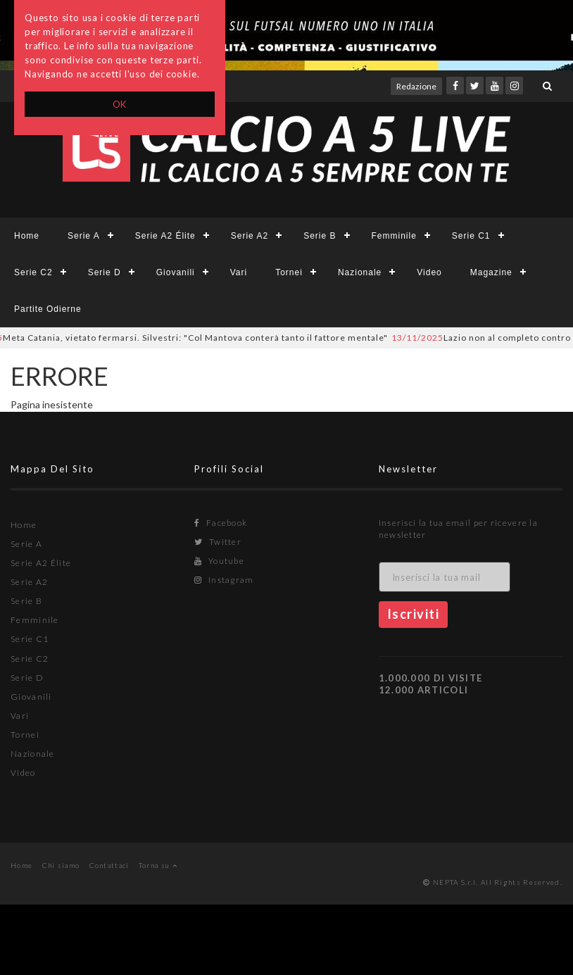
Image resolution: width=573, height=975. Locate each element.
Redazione (416, 86)
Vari (238, 272)
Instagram (223, 579)
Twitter (217, 541)
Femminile (394, 236)
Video (429, 272)
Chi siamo (61, 865)
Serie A (84, 236)
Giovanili (175, 272)
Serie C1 (471, 236)
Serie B (319, 236)
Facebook (220, 522)
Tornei (289, 272)
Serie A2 (249, 236)
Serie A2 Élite (165, 236)
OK (120, 104)
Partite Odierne (48, 309)
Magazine (491, 272)
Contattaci (109, 865)
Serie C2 (33, 272)
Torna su (158, 865)
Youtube (219, 560)
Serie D (104, 272)
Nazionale (360, 272)
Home (26, 236)
